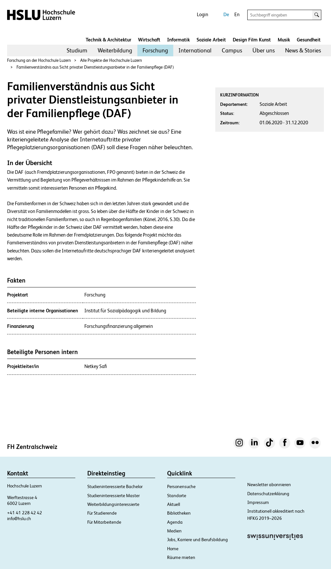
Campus (232, 50)
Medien (174, 530)
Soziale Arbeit (211, 39)
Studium (77, 50)
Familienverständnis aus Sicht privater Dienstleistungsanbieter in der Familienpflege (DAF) (95, 67)
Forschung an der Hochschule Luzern (39, 60)
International (194, 50)
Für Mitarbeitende (104, 522)
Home (172, 548)
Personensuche (181, 486)
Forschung (155, 50)
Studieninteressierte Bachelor (115, 486)
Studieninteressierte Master (113, 495)
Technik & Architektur (108, 39)
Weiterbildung (115, 50)
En (237, 14)
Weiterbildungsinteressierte (113, 504)
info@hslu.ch (19, 518)
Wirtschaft (149, 39)
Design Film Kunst (252, 39)
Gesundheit (309, 39)
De (226, 14)
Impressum (258, 502)
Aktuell (173, 504)
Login (202, 14)
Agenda (175, 522)
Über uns (263, 50)
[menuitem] (76, 50)
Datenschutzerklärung (268, 493)
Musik (284, 39)
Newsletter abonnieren (269, 484)
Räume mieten (181, 557)
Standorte (176, 495)
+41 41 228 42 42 (24, 512)
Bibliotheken (179, 513)
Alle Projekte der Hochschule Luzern (111, 60)
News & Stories (303, 50)
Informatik (178, 39)
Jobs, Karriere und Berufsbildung (197, 539)
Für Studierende (102, 513)
